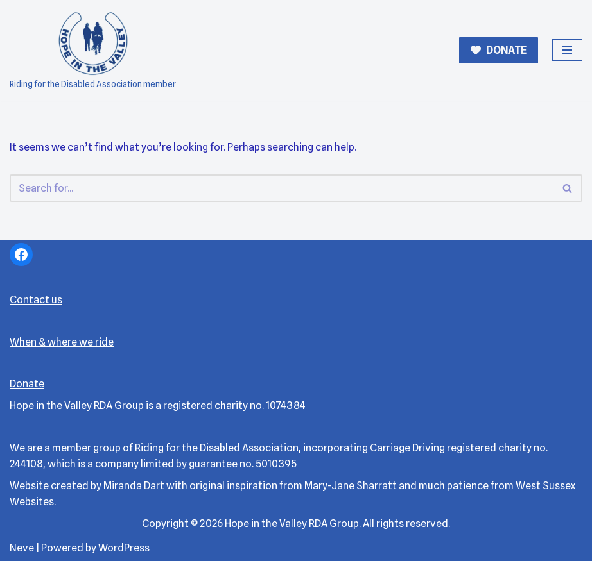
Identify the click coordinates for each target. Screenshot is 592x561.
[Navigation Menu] (567, 50)
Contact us (36, 300)
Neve (22, 548)
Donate (27, 384)
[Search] (281, 188)
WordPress (124, 548)
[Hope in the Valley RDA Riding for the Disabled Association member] (93, 50)
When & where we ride (62, 342)
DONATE (505, 50)
